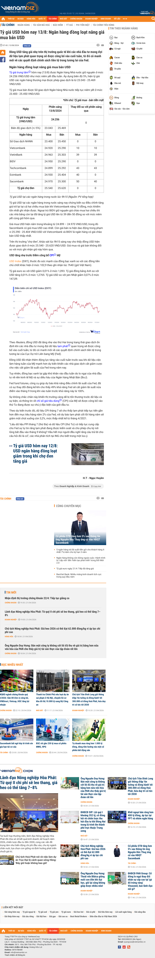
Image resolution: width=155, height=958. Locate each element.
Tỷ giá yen (54, 912)
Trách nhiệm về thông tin (15, 955)
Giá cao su (63, 916)
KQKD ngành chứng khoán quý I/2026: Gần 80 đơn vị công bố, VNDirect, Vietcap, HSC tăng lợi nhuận (14, 699)
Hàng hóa (9, 636)
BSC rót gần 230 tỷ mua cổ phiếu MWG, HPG (51, 745)
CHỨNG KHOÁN (76, 19)
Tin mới (11, 592)
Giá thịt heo (41, 916)
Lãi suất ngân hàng (123, 912)
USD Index (15, 261)
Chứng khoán (10, 603)
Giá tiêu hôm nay (105, 912)
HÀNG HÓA (31, 19)
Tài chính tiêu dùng (103, 25)
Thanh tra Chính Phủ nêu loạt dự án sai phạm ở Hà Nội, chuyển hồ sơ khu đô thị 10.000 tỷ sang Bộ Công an (52, 699)
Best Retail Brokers (78, 916)
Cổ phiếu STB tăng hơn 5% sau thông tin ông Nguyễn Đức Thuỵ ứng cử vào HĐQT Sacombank (78, 539)
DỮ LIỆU (117, 19)
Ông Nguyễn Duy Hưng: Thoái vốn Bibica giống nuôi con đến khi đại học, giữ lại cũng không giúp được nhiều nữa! (93, 879)
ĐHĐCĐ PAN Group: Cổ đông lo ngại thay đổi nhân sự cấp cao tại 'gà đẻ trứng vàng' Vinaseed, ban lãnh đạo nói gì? (140, 881)
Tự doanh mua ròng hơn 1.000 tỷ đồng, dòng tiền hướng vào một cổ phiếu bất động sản (88, 747)
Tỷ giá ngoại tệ (29, 912)
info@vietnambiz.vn (19, 952)
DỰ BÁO (21, 19)
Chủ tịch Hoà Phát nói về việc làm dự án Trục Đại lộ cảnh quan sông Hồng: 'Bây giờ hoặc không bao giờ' (36, 860)
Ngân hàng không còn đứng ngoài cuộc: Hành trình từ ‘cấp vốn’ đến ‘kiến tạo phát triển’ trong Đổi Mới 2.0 (80, 560)
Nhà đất (39, 710)
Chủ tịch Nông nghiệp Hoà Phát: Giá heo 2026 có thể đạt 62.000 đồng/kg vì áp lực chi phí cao (52, 630)
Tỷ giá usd (42, 912)
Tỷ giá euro (66, 912)
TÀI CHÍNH (53, 19)
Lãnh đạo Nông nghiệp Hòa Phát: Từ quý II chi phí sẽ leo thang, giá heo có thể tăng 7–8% (52, 613)
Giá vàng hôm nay (12, 912)
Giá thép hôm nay (12, 916)
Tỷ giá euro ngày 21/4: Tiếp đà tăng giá (75, 568)
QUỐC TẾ (41, 19)
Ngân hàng (24, 25)
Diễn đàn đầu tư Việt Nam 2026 (103, 916)
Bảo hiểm (58, 25)
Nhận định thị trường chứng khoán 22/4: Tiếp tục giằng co (37, 598)
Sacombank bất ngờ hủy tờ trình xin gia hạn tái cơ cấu (16, 745)
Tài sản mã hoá (41, 25)
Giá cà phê (90, 912)
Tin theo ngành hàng (124, 28)
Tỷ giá (69, 25)
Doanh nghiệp (11, 620)
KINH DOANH (106, 19)
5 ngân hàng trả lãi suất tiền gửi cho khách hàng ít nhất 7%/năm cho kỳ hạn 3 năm (80, 550)
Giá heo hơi (78, 912)
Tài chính (7, 25)
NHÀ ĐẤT (63, 19)
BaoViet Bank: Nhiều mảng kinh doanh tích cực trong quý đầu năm (78, 575)
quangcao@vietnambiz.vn (134, 942)
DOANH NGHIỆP (91, 19)
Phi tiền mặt (83, 25)
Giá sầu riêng (28, 916)
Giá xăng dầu (140, 912)
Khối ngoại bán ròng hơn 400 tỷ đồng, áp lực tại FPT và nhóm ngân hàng (140, 815)
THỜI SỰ (11, 19)
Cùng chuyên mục (68, 506)
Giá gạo (52, 916)
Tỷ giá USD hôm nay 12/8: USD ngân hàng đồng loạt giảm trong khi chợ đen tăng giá (35, 453)
